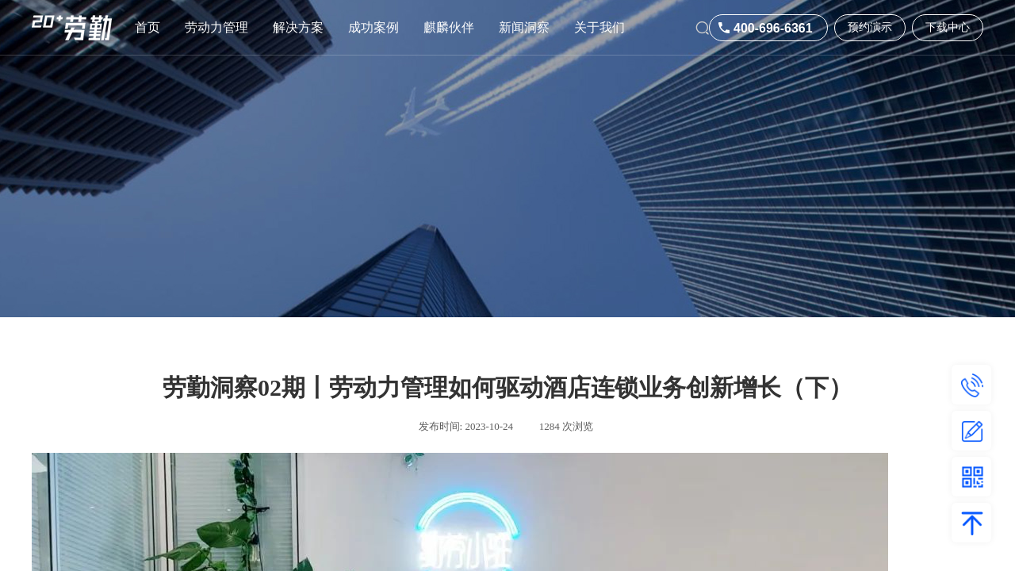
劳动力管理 (216, 27)
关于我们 (599, 27)
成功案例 (373, 27)
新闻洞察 (524, 27)
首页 (147, 27)
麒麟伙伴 (448, 27)
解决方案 (298, 27)
